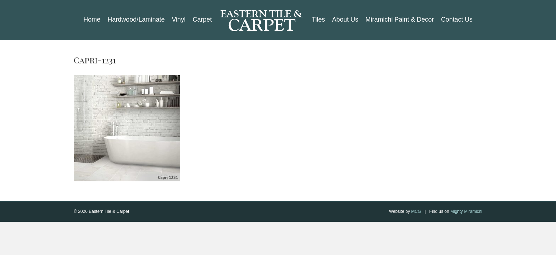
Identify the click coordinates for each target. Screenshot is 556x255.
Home (91, 19)
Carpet (202, 19)
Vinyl (178, 19)
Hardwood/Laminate (136, 19)
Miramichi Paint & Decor (400, 19)
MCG (416, 211)
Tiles (318, 19)
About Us (345, 19)
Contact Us (457, 19)
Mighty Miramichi (466, 211)
